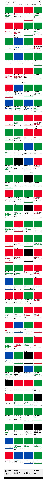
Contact (37, 2)
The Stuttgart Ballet (35, 1)
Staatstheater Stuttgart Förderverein (40, 1)
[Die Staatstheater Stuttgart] (11, 1)
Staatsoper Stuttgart (31, 1)
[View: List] (41, 4)
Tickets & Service (10, 2)
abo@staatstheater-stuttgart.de (27, 473)
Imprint (18, 2)
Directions (35, 473)
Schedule (6, 2)
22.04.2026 (6, 4)
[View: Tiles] (40, 4)
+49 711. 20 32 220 (27, 472)
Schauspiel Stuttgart (37, 1)
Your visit (14, 2)
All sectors (13, 4)
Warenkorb (39, 2)
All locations (26, 4)
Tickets (12, 18)
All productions (20, 4)
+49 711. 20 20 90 (7, 473)
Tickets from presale (41, 448)
